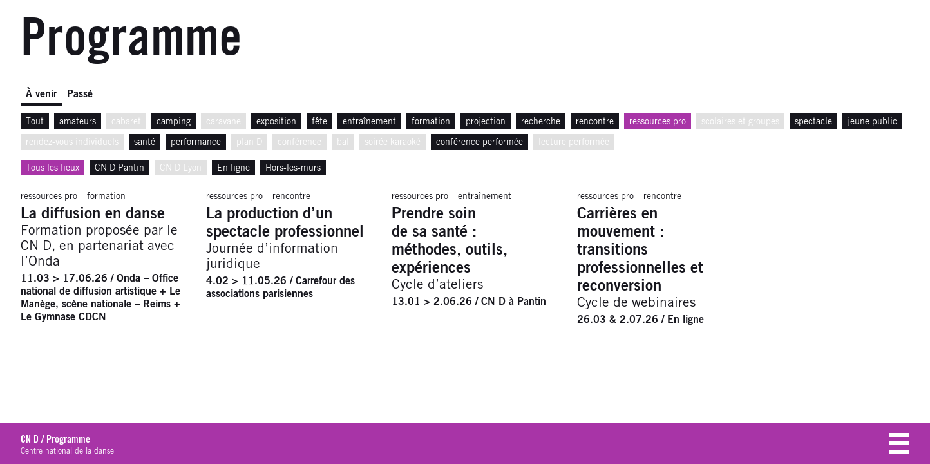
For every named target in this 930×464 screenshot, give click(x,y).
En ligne (233, 168)
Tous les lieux (52, 168)
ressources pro (657, 121)
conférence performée (479, 142)
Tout (35, 121)
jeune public (872, 121)
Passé (80, 94)
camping (174, 121)
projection (486, 121)
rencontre (595, 121)
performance (196, 142)
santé (144, 142)
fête (319, 121)
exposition (276, 121)
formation (431, 121)
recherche (540, 121)
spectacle (813, 121)
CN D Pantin (119, 168)
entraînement (369, 121)
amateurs (77, 121)
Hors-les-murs (293, 168)
